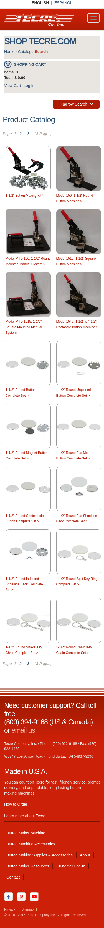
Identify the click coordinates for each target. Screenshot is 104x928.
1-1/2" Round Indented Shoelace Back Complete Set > (24, 584)
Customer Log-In (70, 866)
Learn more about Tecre (24, 816)
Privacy (9, 909)
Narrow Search (77, 105)
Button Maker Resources (27, 866)
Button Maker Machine (25, 833)
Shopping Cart (30, 64)
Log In (29, 85)
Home (9, 51)
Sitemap (27, 909)
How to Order (15, 804)
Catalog (24, 51)
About (85, 855)
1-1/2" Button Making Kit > (25, 196)
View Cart (12, 85)
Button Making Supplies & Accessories (39, 855)
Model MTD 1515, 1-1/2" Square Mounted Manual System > (24, 327)
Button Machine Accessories (30, 844)
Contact (13, 877)
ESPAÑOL (63, 3)
